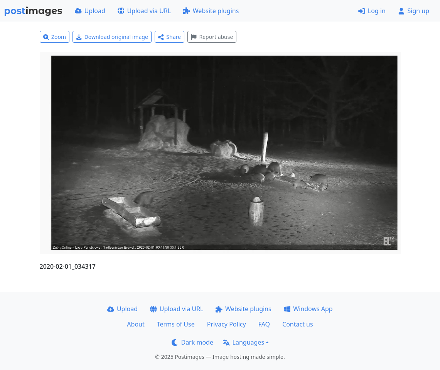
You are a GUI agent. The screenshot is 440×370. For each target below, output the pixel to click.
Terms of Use (176, 324)
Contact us (297, 324)
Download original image (112, 36)
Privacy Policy (226, 324)
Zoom (54, 36)
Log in (372, 11)
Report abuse (212, 36)
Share (169, 36)
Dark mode (192, 342)
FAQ (264, 324)
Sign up (413, 11)
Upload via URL (144, 11)
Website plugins (211, 11)
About (135, 324)
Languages (243, 342)
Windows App (308, 309)
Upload (90, 11)
